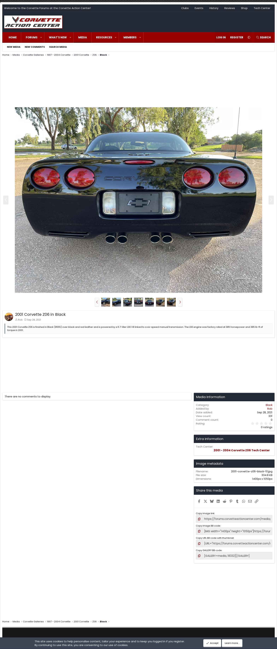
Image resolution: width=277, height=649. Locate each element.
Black (269, 405)
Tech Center (262, 8)
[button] (41, 37)
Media (82, 37)
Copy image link (205, 513)
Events (199, 8)
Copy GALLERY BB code (209, 548)
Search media (58, 47)
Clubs (185, 8)
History (213, 8)
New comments (35, 47)
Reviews (229, 8)
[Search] (263, 37)
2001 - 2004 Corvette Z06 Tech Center (242, 450)
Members (130, 37)
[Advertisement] (138, 82)
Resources (104, 37)
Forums (31, 37)
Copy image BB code (208, 525)
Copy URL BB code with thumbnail (215, 537)
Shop (244, 8)
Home (13, 37)
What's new (58, 37)
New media (13, 47)
